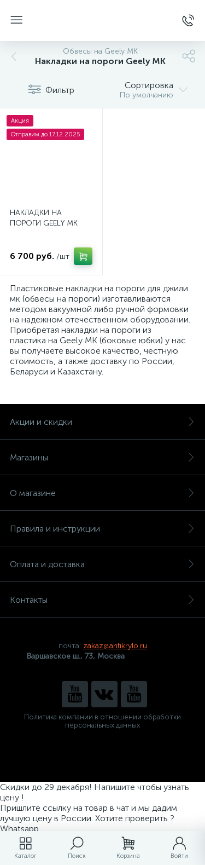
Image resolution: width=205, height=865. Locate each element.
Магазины (102, 457)
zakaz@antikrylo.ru (115, 645)
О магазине (102, 493)
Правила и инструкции (102, 528)
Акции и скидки (102, 422)
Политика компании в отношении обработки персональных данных (102, 721)
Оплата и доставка (102, 564)
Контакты (102, 600)
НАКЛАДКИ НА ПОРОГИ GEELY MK (44, 218)
